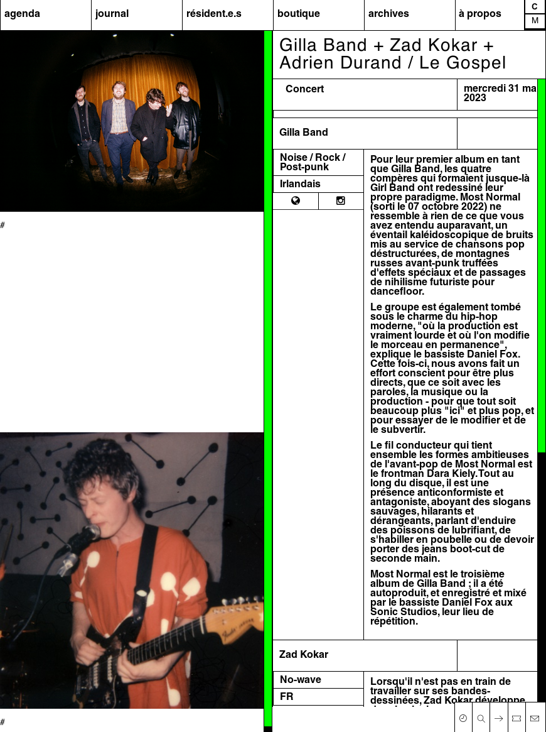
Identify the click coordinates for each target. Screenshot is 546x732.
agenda (22, 14)
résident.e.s (214, 14)
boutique (298, 14)
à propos (480, 14)
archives (388, 14)
